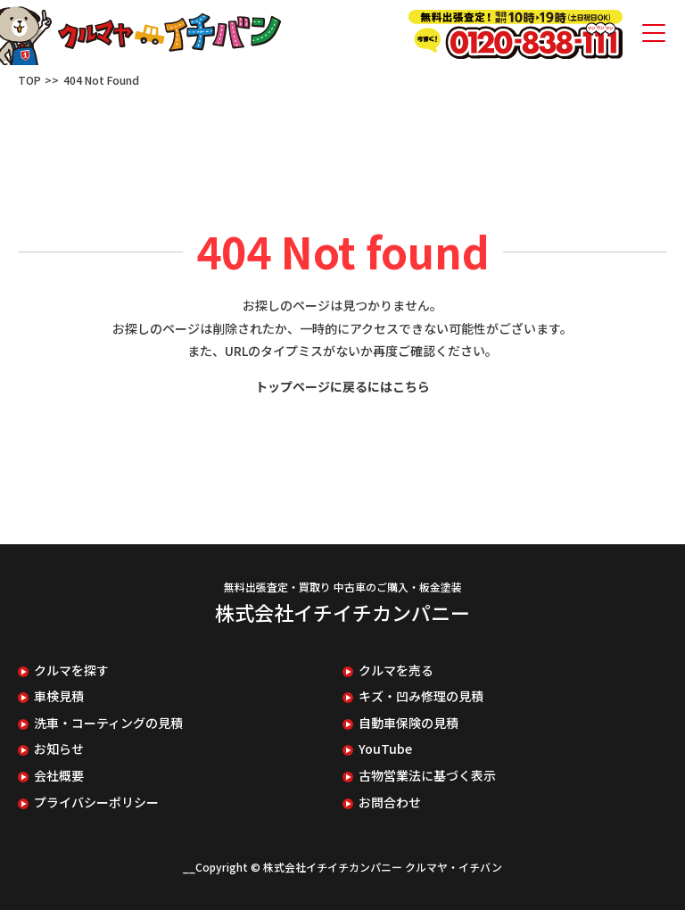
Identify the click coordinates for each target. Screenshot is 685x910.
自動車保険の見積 (408, 723)
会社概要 (59, 775)
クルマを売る (396, 670)
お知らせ (59, 748)
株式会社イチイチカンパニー (342, 612)
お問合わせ (390, 802)
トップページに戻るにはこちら (342, 386)
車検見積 (59, 696)
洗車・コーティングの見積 (108, 723)
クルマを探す (71, 670)
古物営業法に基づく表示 (427, 775)
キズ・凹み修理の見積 (421, 696)
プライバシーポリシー (96, 802)
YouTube (385, 748)
